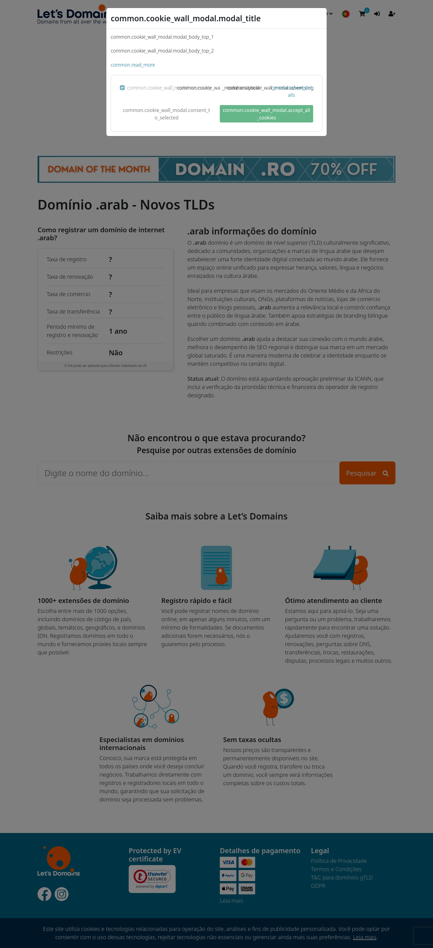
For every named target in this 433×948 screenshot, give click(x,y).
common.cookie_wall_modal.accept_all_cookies (266, 114)
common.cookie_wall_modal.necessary (169, 87)
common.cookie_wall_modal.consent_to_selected (166, 114)
